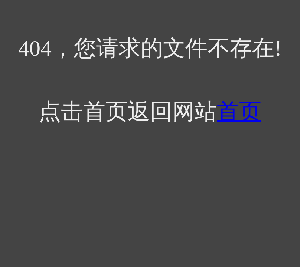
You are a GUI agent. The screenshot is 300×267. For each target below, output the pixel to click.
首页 (239, 111)
